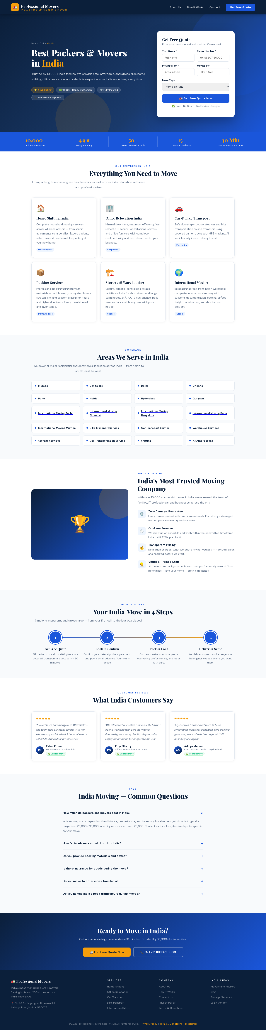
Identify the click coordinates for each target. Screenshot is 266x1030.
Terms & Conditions (171, 1007)
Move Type (168, 80)
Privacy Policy (167, 1002)
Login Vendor (219, 1002)
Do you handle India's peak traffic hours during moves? (133, 893)
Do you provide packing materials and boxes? (133, 855)
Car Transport (115, 996)
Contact (214, 7)
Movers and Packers (223, 986)
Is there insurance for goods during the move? (133, 868)
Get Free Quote (240, 7)
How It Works (195, 7)
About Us (175, 7)
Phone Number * (206, 51)
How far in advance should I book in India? (133, 843)
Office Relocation (118, 991)
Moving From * (170, 65)
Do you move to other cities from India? (133, 881)
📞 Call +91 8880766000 (158, 951)
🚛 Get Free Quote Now (195, 98)
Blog (213, 991)
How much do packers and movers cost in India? (133, 812)
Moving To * (203, 65)
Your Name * (169, 51)
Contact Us (166, 996)
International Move (118, 1007)
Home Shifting (116, 986)
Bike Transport (116, 1002)
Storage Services (221, 996)
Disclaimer (191, 1023)
